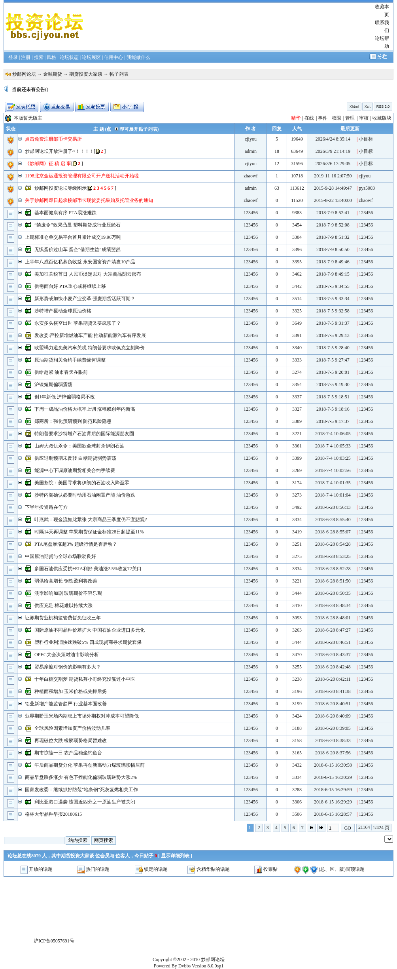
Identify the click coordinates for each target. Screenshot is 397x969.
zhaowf (250, 176)
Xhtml (354, 107)
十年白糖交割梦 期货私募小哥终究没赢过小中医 (84, 679)
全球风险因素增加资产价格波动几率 (72, 728)
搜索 (38, 57)
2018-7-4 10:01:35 (333, 482)
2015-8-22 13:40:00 (333, 200)
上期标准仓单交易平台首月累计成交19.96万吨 (73, 237)
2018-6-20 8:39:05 (333, 728)
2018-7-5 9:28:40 (333, 347)
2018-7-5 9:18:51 (333, 397)
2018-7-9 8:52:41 (333, 212)
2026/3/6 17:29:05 (333, 163)
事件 (322, 118)
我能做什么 (138, 57)
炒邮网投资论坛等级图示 (60, 188)
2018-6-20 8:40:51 (333, 703)
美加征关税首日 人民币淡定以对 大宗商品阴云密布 (87, 274)
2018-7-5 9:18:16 (333, 409)
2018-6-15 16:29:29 (333, 802)
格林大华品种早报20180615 (53, 814)
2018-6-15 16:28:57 (333, 814)
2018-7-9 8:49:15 (333, 274)
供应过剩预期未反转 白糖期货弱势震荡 (75, 458)
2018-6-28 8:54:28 (333, 544)
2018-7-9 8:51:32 (333, 237)
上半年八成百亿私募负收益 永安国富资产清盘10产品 (80, 262)
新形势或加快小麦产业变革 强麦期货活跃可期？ (84, 298)
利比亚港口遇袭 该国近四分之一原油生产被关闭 (84, 802)
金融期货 (52, 74)
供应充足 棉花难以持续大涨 (63, 605)
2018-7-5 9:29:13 (333, 335)
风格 (51, 57)
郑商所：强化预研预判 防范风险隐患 (73, 421)
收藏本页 (382, 10)
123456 (251, 212)
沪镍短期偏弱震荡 (53, 384)
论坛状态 (69, 57)
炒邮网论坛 (24, 74)
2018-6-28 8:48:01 (333, 618)
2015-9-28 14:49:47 (333, 188)
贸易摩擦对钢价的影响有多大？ (67, 667)
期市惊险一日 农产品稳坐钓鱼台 (68, 753)
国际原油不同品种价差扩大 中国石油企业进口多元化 (89, 630)
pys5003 (367, 188)
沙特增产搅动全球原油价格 (62, 311)
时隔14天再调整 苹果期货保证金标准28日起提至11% (89, 532)
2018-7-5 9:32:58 (333, 311)
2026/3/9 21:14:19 (333, 151)
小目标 (366, 139)
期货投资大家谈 (85, 74)
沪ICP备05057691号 (54, 941)
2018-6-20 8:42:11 (332, 679)
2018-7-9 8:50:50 (333, 249)
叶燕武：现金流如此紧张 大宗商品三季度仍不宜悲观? (90, 519)
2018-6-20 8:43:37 (333, 654)
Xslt (368, 107)
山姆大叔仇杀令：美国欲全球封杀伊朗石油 (79, 446)
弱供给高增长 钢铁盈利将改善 (65, 581)
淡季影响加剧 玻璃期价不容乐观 (68, 593)
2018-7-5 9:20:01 (333, 372)
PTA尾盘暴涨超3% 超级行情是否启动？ (75, 544)
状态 (10, 128)
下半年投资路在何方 (46, 507)
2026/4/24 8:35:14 (333, 139)
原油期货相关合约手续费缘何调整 (70, 360)
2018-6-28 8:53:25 (333, 556)
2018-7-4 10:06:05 (333, 433)
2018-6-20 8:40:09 (333, 716)
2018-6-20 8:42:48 (333, 667)
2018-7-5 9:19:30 (333, 384)
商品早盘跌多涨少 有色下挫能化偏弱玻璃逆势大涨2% (81, 777)
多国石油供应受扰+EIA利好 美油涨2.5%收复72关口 (88, 568)
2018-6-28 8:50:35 (333, 593)
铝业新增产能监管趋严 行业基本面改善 (66, 703)
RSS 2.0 (383, 107)
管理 (350, 118)
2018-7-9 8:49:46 (333, 262)
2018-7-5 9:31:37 (333, 323)
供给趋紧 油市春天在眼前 (61, 372)
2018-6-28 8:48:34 (333, 605)
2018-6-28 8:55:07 (333, 532)
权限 (336, 118)
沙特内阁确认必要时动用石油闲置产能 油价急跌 (84, 495)
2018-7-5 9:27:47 (333, 360)
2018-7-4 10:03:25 (333, 458)
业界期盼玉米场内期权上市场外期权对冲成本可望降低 (82, 716)
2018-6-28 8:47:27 (333, 630)
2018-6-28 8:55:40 (333, 519)
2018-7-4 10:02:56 (333, 470)
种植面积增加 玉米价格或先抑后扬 (70, 691)
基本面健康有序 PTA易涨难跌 (65, 212)
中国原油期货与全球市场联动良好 (60, 556)
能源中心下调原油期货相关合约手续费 (74, 470)
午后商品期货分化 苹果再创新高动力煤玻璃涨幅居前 (89, 765)
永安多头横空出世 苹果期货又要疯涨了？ (77, 323)
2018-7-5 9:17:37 (333, 421)
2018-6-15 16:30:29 (333, 777)
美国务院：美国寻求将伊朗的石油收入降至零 (81, 482)
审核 (364, 118)
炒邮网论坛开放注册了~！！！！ (59, 151)
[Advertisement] (228, 26)
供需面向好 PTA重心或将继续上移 (70, 286)
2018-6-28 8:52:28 (333, 568)
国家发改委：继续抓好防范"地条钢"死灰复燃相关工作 (81, 789)
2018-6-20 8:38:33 (333, 740)
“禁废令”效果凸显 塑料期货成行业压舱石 (77, 225)
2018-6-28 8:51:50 (333, 581)
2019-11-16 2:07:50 (333, 176)
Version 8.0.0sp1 (207, 966)
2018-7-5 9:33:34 (333, 298)
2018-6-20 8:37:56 (333, 753)
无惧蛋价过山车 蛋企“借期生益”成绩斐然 (77, 249)
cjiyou (251, 139)
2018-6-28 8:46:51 (333, 642)
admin (251, 151)
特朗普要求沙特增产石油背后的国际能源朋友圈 (84, 433)
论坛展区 (91, 57)
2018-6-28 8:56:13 (333, 507)
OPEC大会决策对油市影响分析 (66, 654)
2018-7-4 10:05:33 (333, 446)
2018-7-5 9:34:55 (333, 286)
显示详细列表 (175, 856)
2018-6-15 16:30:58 (333, 765)
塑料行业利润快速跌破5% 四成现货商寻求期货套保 (88, 642)
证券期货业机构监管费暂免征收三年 (63, 618)
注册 (25, 57)
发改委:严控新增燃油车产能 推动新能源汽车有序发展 (90, 335)
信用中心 (113, 57)
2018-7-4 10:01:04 (333, 495)
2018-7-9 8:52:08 (333, 225)
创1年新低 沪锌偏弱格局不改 (64, 397)
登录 (13, 57)
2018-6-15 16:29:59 (333, 789)
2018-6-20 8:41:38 (333, 691)
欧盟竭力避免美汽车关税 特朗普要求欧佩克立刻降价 (89, 347)
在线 (309, 118)
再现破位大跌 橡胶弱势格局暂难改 (70, 740)
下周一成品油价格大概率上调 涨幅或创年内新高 (84, 409)
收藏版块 (381, 118)
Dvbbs (184, 966)
